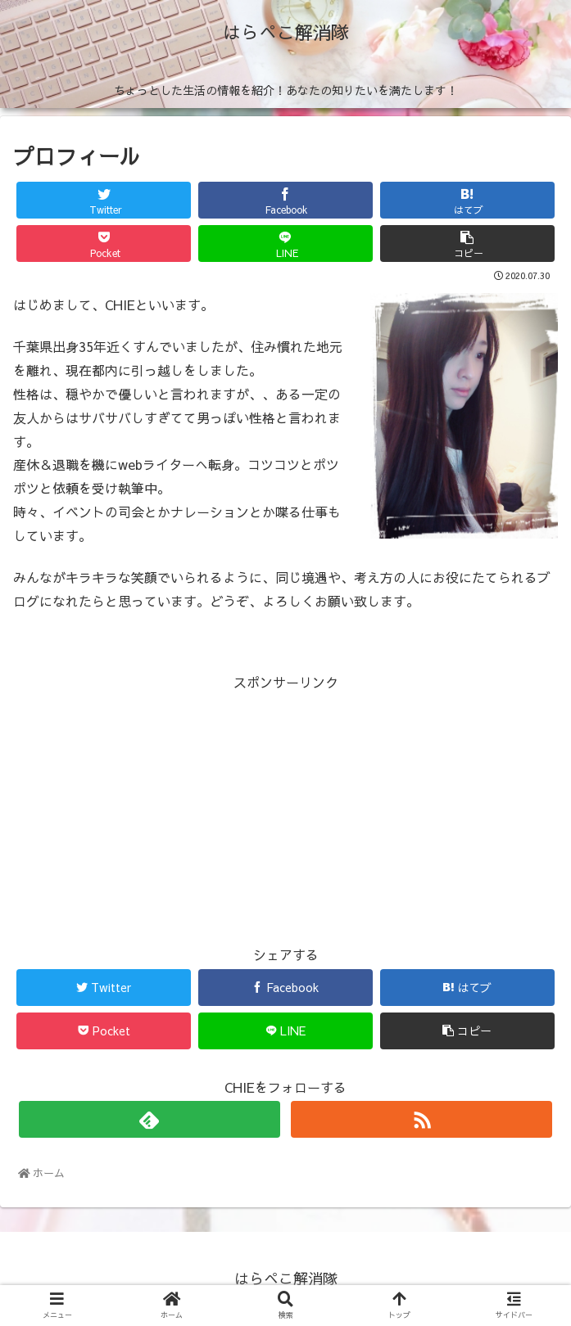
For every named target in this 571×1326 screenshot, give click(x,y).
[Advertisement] (285, 808)
